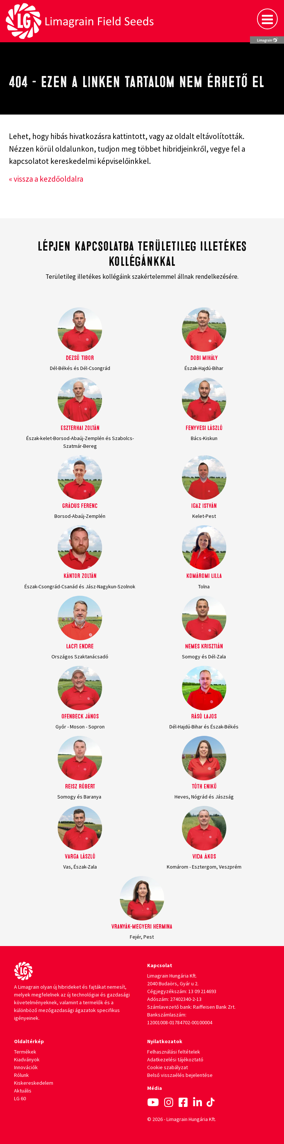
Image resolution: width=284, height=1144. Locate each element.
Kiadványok (27, 1059)
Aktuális (22, 1090)
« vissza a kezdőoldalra (46, 179)
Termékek (25, 1051)
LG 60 (20, 1098)
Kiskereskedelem (33, 1082)
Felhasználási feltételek (173, 1051)
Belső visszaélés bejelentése (180, 1075)
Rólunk (21, 1075)
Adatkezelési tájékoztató (175, 1059)
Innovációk (26, 1067)
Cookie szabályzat (167, 1067)
